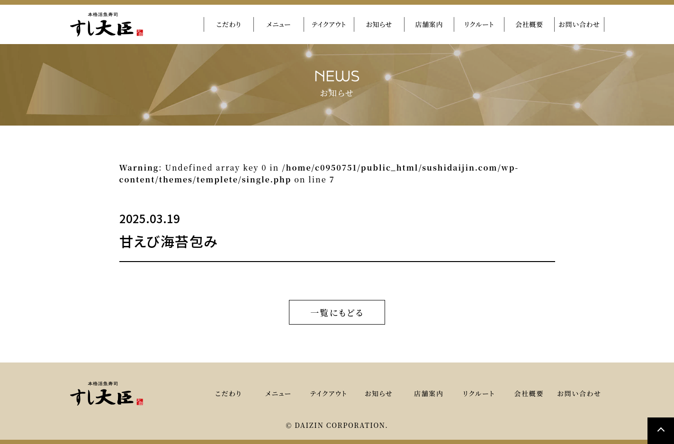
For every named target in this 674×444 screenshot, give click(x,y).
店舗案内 (429, 24)
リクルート (479, 24)
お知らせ (379, 24)
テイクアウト (329, 24)
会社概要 (529, 24)
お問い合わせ (579, 24)
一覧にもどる (337, 311)
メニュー (279, 24)
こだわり (228, 24)
